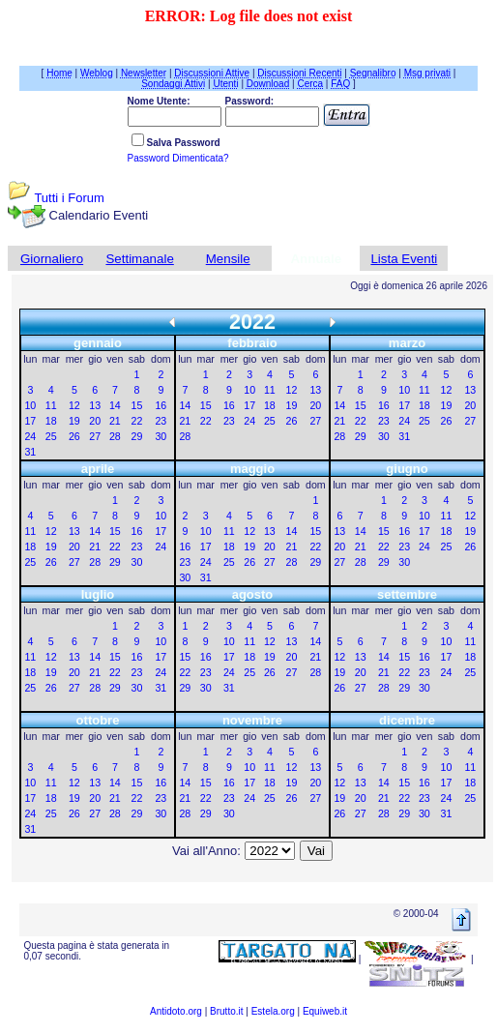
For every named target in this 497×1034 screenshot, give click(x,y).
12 (74, 405)
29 (137, 436)
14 (115, 405)
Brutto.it (226, 1011)
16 (160, 405)
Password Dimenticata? (178, 158)
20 (95, 421)
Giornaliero (51, 258)
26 (74, 436)
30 (160, 436)
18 (51, 421)
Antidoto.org (176, 1011)
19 (74, 421)
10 (30, 405)
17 (30, 421)
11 (51, 405)
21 (115, 421)
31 (30, 452)
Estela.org (273, 1011)
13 (95, 405)
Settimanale (139, 258)
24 (30, 436)
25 (51, 436)
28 (115, 436)
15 (137, 405)
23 (160, 421)
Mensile (228, 258)
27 (95, 436)
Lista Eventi (403, 258)
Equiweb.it (325, 1011)
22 (137, 421)
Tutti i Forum (68, 198)
